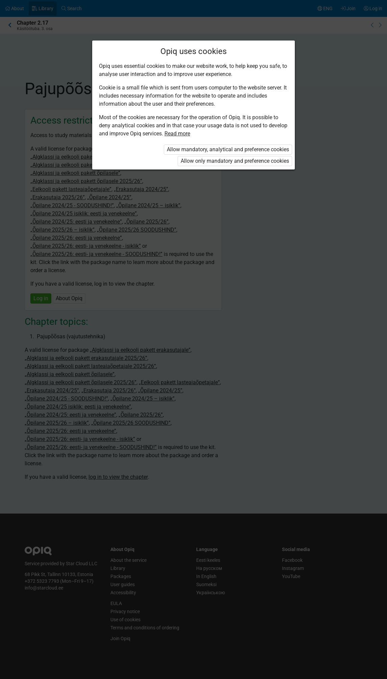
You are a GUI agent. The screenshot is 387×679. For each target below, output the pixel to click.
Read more (177, 133)
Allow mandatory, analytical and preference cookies (228, 149)
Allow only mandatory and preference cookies (235, 161)
